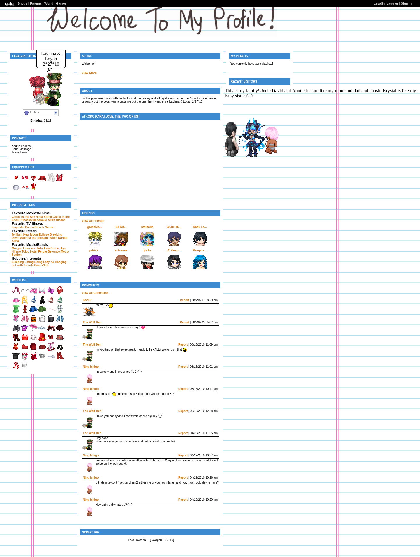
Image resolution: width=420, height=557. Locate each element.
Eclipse (44, 234)
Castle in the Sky (23, 216)
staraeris (147, 227)
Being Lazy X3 (44, 262)
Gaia (37, 265)
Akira (51, 220)
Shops (22, 3)
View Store (89, 73)
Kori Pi (87, 300)
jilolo (147, 250)
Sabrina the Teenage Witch (38, 237)
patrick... (95, 250)
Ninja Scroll (44, 216)
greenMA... (94, 227)
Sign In (406, 3)
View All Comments (95, 293)
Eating (29, 262)
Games (61, 3)
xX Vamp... (173, 250)
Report (184, 300)
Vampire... (199, 250)
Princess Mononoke (33, 220)
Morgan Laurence (24, 248)
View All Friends (93, 221)
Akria (15, 241)
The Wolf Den (92, 322)
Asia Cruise (51, 248)
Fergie (42, 251)
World (48, 3)
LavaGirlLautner (386, 3)
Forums (36, 3)
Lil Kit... (121, 227)
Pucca (29, 227)
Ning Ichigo (91, 366)
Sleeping (18, 262)
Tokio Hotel (29, 251)
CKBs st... (173, 227)
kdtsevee (121, 250)
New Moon (30, 234)
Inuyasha (18, 227)
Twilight (17, 234)
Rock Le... (199, 227)
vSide (45, 265)
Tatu (40, 248)
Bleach (61, 220)
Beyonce (54, 251)
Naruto (49, 227)
